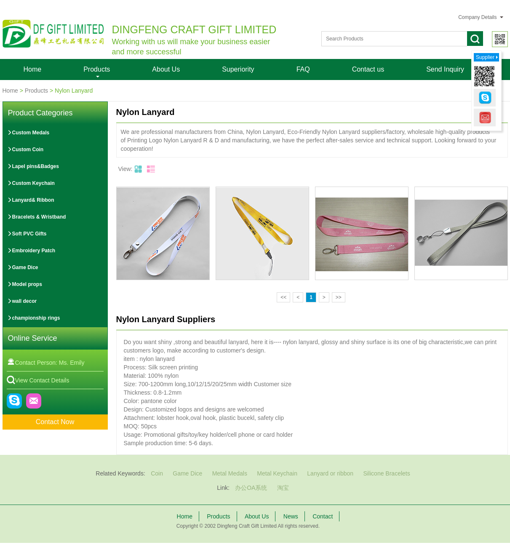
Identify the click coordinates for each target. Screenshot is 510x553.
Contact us (368, 69)
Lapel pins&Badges (33, 166)
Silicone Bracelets (386, 473)
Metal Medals (229, 473)
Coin (157, 473)
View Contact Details (38, 380)
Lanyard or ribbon (330, 473)
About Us (166, 69)
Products (96, 69)
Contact (322, 516)
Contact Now (55, 421)
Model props (24, 284)
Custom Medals (28, 133)
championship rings (33, 318)
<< (283, 297)
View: (125, 169)
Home (33, 69)
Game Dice (22, 267)
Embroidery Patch (31, 251)
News (290, 516)
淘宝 (283, 487)
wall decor (22, 301)
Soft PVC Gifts (27, 234)
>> (339, 297)
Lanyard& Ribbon (30, 200)
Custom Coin (25, 149)
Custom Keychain (31, 183)
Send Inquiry (445, 69)
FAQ (303, 69)
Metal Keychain (277, 473)
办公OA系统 (251, 487)
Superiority (238, 69)
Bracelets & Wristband (36, 217)
